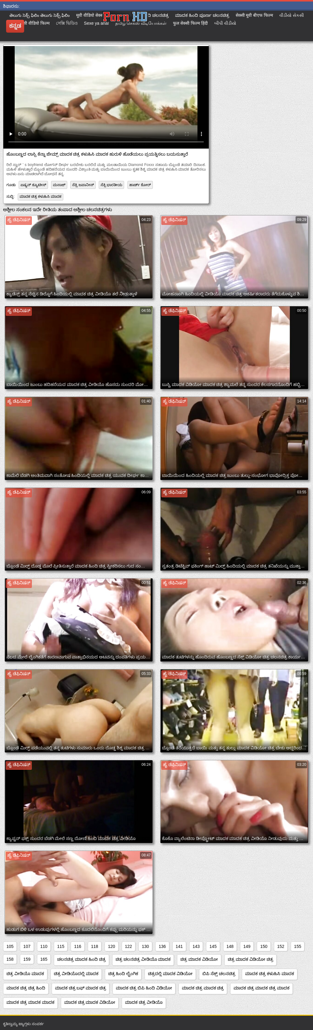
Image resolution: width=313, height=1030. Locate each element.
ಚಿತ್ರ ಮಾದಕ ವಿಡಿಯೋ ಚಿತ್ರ (250, 959)
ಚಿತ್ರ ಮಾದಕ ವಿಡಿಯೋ (199, 959)
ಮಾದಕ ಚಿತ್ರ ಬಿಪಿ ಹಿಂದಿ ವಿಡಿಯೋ (144, 987)
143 (196, 946)
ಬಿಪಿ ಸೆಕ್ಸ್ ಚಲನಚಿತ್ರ (218, 973)
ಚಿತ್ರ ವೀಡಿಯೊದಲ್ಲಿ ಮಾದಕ (76, 973)
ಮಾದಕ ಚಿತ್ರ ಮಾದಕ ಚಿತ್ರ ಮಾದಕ (261, 987)
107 (26, 946)
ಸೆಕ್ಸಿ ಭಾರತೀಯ (111, 185)
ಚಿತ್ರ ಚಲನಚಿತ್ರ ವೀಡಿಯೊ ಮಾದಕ (143, 959)
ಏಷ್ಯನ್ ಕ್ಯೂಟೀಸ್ (33, 185)
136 (162, 946)
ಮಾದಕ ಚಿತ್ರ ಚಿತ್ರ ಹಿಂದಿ (25, 987)
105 (9, 946)
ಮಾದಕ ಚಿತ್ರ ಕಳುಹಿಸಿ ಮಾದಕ (40, 196)
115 (60, 946)
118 (94, 946)
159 (26, 959)
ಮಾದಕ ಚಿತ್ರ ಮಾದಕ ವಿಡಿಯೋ (90, 1002)
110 (43, 946)
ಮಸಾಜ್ (59, 185)
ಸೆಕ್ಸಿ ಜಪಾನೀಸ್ (83, 185)
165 (43, 959)
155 (297, 946)
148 (230, 946)
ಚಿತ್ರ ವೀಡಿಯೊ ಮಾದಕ (25, 973)
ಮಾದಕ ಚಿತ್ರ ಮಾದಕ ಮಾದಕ (30, 1002)
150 (263, 946)
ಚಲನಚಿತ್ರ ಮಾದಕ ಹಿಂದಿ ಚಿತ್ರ (81, 959)
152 (280, 946)
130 (145, 946)
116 (77, 946)
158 (9, 959)
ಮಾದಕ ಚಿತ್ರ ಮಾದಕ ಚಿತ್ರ (203, 987)
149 (246, 946)
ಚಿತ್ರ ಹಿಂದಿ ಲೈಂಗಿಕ (123, 973)
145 (212, 946)
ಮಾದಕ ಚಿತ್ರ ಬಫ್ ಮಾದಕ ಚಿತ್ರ (80, 987)
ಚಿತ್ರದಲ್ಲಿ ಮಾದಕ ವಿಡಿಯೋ (170, 973)
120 (111, 946)
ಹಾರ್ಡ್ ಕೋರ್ (140, 185)
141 (179, 946)
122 (128, 946)
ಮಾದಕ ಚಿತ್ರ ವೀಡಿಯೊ (144, 1002)
